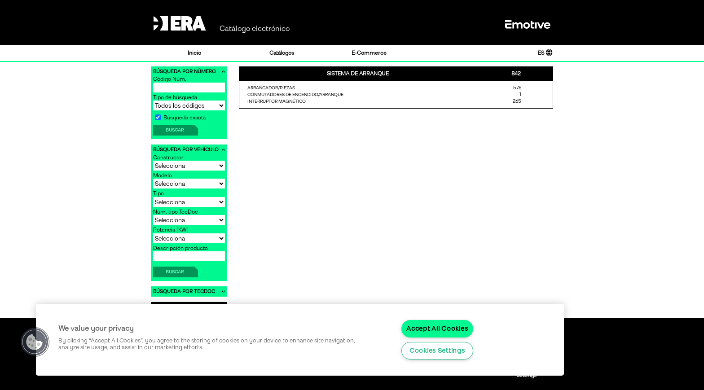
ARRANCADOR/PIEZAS (271, 88)
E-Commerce (369, 53)
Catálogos (281, 53)
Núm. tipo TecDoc (175, 212)
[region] (300, 340)
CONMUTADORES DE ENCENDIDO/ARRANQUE (295, 94)
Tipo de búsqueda (175, 97)
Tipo (158, 193)
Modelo (162, 175)
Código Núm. (169, 79)
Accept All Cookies (437, 328)
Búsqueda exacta (180, 117)
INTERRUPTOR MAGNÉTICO (276, 101)
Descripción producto (180, 248)
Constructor (168, 157)
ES (545, 53)
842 (516, 73)
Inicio (194, 53)
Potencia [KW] (171, 230)
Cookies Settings (437, 350)
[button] (34, 342)
